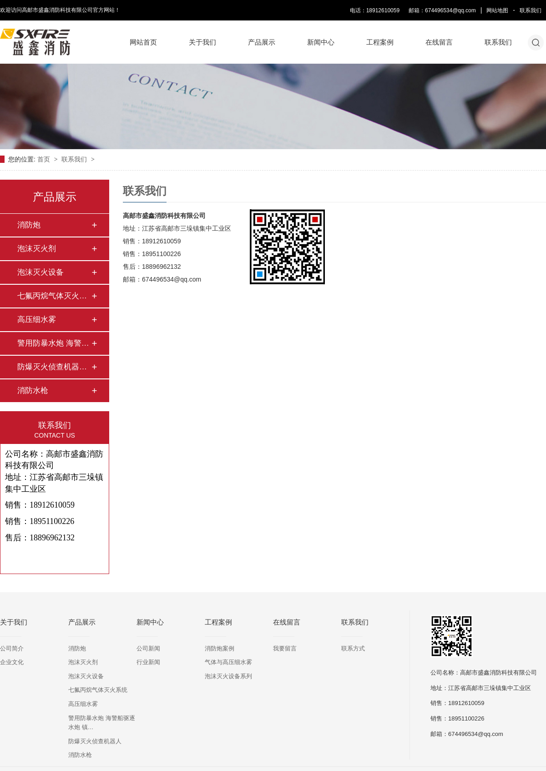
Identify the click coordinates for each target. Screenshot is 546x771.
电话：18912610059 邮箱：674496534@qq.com (413, 10)
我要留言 (285, 648)
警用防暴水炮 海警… (53, 343)
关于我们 (202, 42)
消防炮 (28, 225)
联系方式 (353, 648)
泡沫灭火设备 (40, 272)
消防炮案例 (219, 648)
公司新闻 (148, 648)
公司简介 (12, 648)
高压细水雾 (36, 319)
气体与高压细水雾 (228, 662)
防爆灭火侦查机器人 (94, 741)
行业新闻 (148, 662)
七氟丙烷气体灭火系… (54, 296)
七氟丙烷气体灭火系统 (97, 689)
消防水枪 (32, 390)
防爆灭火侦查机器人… (54, 367)
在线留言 (439, 42)
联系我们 (530, 10)
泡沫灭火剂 (36, 248)
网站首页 (143, 42)
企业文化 (12, 662)
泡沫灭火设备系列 (228, 676)
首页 (44, 159)
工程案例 (380, 42)
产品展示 (261, 42)
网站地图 (497, 10)
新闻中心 (320, 42)
